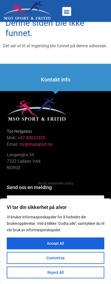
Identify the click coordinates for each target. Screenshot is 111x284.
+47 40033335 (31, 144)
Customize (55, 258)
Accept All (55, 243)
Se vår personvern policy (55, 189)
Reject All (55, 272)
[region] (55, 241)
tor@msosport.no (37, 150)
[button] (66, 11)
